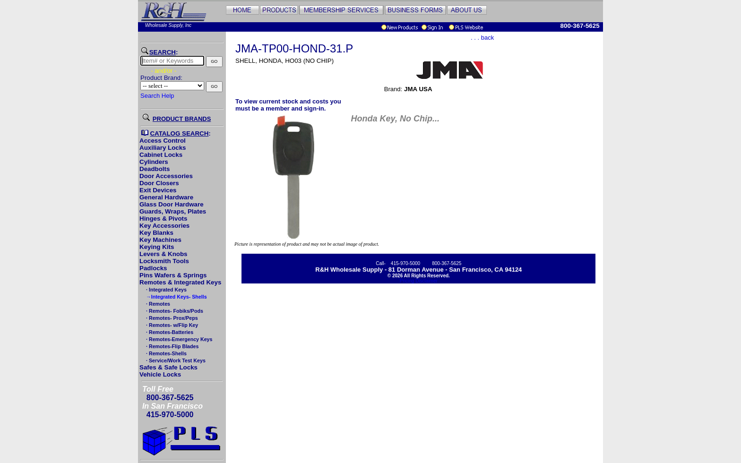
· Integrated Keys (166, 289)
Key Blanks (156, 232)
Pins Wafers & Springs (173, 275)
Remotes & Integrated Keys (180, 282)
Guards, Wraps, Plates (172, 211)
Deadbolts (154, 168)
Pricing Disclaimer (419, 280)
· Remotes (157, 304)
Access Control (162, 140)
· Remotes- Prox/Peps (171, 318)
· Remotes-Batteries (169, 332)
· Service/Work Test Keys (175, 360)
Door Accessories (166, 176)
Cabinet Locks (160, 154)
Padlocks (153, 268)
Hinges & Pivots (163, 218)
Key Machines (160, 239)
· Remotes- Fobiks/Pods (174, 311)
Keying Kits (156, 246)
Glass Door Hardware (171, 204)
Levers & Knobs (163, 253)
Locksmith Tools (164, 261)
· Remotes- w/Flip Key (171, 325)
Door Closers (159, 183)
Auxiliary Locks (162, 147)
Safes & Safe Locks (168, 367)
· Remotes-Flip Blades (171, 346)
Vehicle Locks (160, 374)
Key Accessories (164, 225)
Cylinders (153, 161)
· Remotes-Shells (166, 353)
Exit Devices (158, 190)
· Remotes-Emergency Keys (178, 339)
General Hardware (166, 197)
